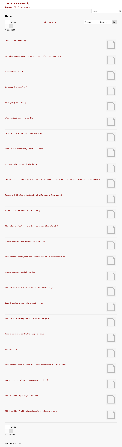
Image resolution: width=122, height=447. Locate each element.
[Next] (11, 26)
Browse (8, 7)
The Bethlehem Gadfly (17, 3)
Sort (114, 22)
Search (120, 11)
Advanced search (50, 22)
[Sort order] (105, 22)
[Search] (105, 11)
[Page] (7, 22)
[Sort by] (91, 22)
